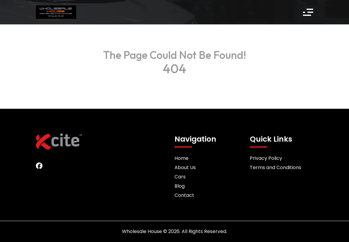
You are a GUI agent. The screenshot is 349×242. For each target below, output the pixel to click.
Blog (179, 186)
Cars (180, 176)
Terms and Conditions (275, 167)
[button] (308, 12)
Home (181, 158)
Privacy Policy (266, 158)
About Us (185, 167)
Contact (184, 195)
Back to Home (174, 80)
